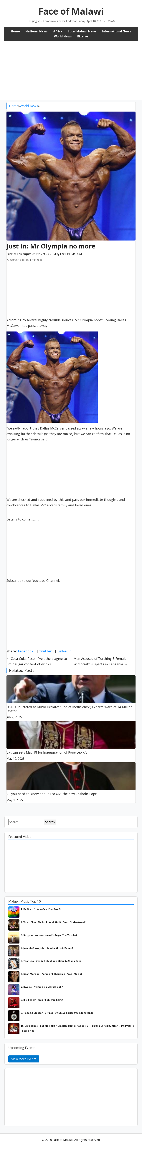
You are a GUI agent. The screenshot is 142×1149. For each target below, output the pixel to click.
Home (15, 31)
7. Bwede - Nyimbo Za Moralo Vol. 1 (42, 987)
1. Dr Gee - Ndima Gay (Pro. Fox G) (41, 909)
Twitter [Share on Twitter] (45, 651)
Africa (57, 31)
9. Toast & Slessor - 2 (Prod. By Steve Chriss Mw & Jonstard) (57, 1012)
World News (63, 36)
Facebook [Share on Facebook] (26, 651)
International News (116, 31)
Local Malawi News (82, 31)
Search (50, 822)
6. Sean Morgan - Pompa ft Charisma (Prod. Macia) (51, 974)
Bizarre (82, 36)
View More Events (23, 1059)
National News (36, 31)
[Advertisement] (71, 68)
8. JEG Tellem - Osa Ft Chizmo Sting (42, 1000)
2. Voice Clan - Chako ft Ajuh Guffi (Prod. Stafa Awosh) (53, 922)
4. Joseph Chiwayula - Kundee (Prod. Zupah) (47, 948)
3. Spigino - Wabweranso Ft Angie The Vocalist (49, 935)
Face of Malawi (71, 11)
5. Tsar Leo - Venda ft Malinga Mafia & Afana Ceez (51, 961)
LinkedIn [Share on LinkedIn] (64, 651)
